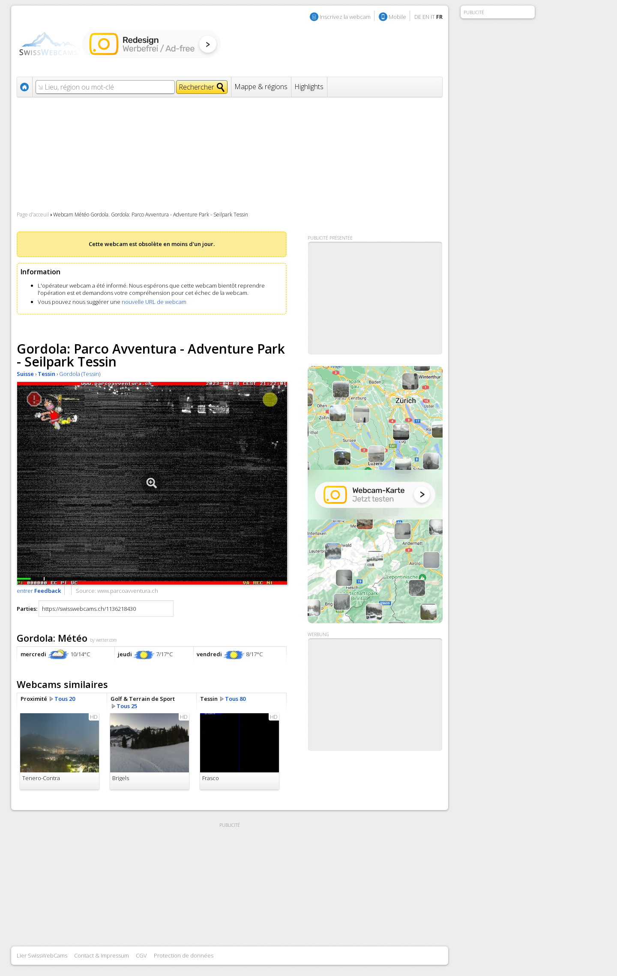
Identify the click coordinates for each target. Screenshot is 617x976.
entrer (39, 591)
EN (425, 17)
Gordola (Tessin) (79, 374)
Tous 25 (127, 706)
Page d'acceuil (33, 214)
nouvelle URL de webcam (154, 302)
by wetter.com (103, 640)
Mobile (397, 17)
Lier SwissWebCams (42, 955)
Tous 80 (235, 699)
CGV (141, 955)
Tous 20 (64, 699)
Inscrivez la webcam (345, 17)
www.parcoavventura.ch (127, 591)
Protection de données (183, 955)
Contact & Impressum (101, 955)
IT (433, 17)
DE (417, 17)
